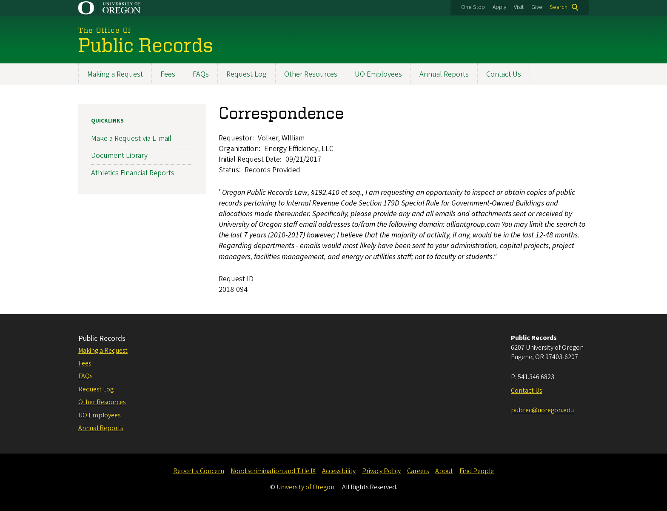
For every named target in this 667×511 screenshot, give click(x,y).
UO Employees (378, 74)
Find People (476, 471)
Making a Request (115, 74)
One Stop (473, 7)
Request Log (246, 74)
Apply (499, 7)
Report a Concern (198, 471)
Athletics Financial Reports (132, 173)
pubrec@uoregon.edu (542, 410)
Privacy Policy (381, 471)
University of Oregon (305, 487)
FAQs (201, 74)
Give (536, 7)
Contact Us (503, 74)
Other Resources (310, 74)
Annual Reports (444, 74)
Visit (519, 7)
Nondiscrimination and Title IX (273, 471)
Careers (418, 471)
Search (558, 7)
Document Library (119, 156)
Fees (167, 74)
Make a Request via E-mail (131, 138)
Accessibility (339, 471)
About (444, 471)
